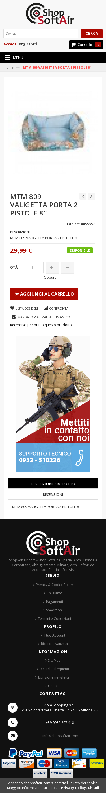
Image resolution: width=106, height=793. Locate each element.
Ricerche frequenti (54, 668)
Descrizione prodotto (53, 484)
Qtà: (14, 267)
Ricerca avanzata (54, 643)
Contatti (54, 685)
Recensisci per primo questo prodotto (41, 325)
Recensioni (53, 494)
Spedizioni (54, 610)
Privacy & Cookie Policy (54, 584)
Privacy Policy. (74, 787)
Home (9, 67)
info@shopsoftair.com (60, 735)
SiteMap (54, 660)
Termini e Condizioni (54, 618)
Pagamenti (54, 601)
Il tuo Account (54, 635)
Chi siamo (54, 593)
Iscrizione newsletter (54, 677)
